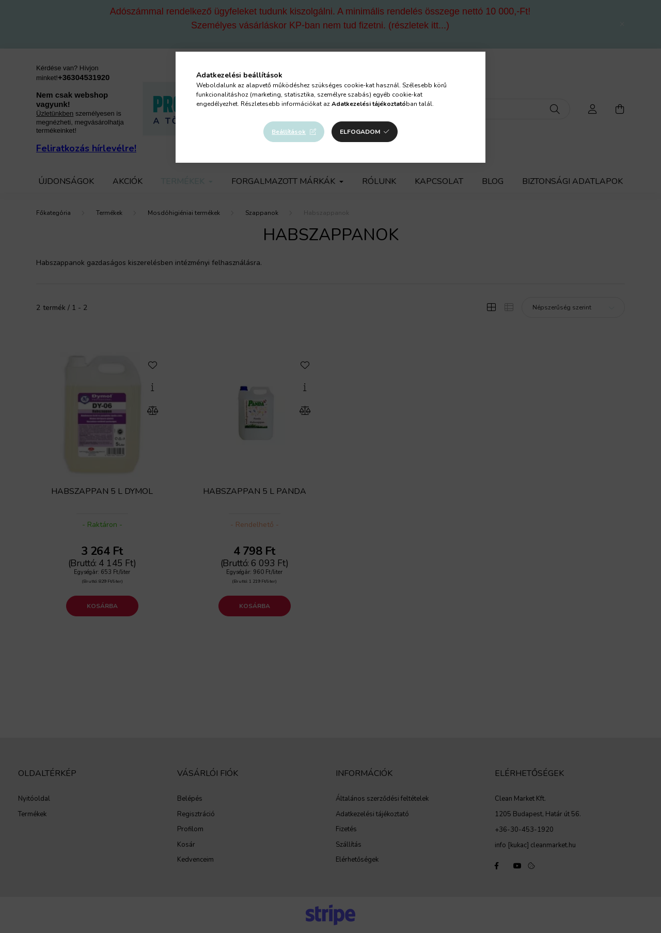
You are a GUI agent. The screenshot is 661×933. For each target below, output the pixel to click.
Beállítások (289, 132)
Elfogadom (360, 132)
